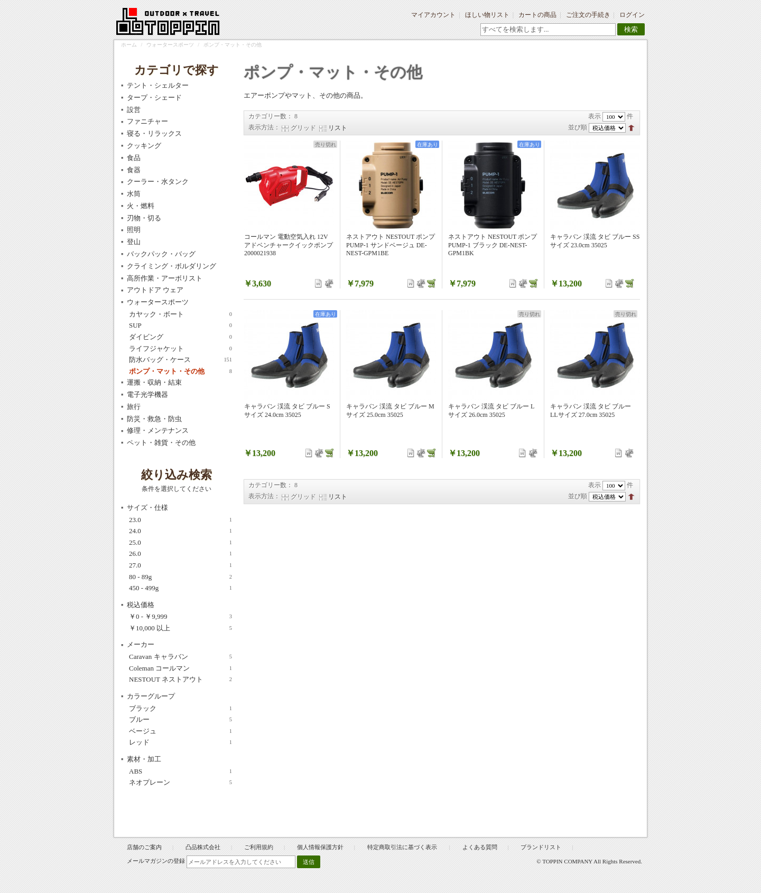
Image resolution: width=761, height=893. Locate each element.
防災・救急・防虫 (154, 419)
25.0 (180, 542)
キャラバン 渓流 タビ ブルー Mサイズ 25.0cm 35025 (390, 410)
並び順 (577, 127)
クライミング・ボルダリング (171, 266)
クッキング (144, 146)
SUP (180, 325)
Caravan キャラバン (180, 657)
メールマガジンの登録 (156, 861)
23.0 (180, 520)
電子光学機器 (147, 394)
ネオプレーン (180, 782)
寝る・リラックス (154, 133)
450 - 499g (180, 588)
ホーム (129, 45)
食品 (134, 158)
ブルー (180, 719)
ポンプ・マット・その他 (180, 371)
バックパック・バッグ (161, 254)
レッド (180, 742)
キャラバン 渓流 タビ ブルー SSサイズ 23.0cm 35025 (594, 241)
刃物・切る (144, 218)
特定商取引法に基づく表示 (403, 847)
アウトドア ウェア (155, 290)
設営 (134, 110)
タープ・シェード (154, 97)
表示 (594, 116)
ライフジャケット (180, 349)
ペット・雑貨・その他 (161, 442)
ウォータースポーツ (170, 45)
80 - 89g (180, 577)
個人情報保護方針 (320, 847)
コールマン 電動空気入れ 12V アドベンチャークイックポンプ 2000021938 (288, 245)
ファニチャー (147, 121)
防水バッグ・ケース (180, 360)
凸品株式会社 (202, 847)
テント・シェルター (158, 85)
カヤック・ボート (180, 314)
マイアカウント (433, 14)
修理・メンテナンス (158, 430)
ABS (180, 771)
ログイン (632, 14)
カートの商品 (537, 14)
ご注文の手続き (588, 14)
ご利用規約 (258, 847)
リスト (337, 128)
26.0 (180, 554)
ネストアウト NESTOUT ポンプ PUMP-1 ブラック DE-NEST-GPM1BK (492, 245)
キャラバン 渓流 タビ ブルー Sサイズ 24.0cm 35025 (287, 410)
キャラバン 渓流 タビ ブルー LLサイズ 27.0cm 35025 (590, 410)
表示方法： (264, 127)
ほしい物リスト (487, 14)
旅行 (134, 407)
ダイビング (180, 337)
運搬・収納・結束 (154, 382)
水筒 (134, 194)
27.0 (180, 565)
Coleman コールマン (180, 668)
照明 (134, 230)
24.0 (180, 531)
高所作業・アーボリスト (164, 278)
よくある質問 (479, 847)
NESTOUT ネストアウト (180, 679)
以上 (180, 628)
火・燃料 (140, 206)
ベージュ (180, 731)
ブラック (180, 708)
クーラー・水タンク (158, 181)
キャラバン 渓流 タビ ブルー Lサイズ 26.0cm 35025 (491, 410)
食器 (134, 170)
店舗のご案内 (144, 847)
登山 (134, 242)
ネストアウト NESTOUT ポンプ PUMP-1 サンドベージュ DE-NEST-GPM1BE (390, 245)
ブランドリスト (541, 847)
